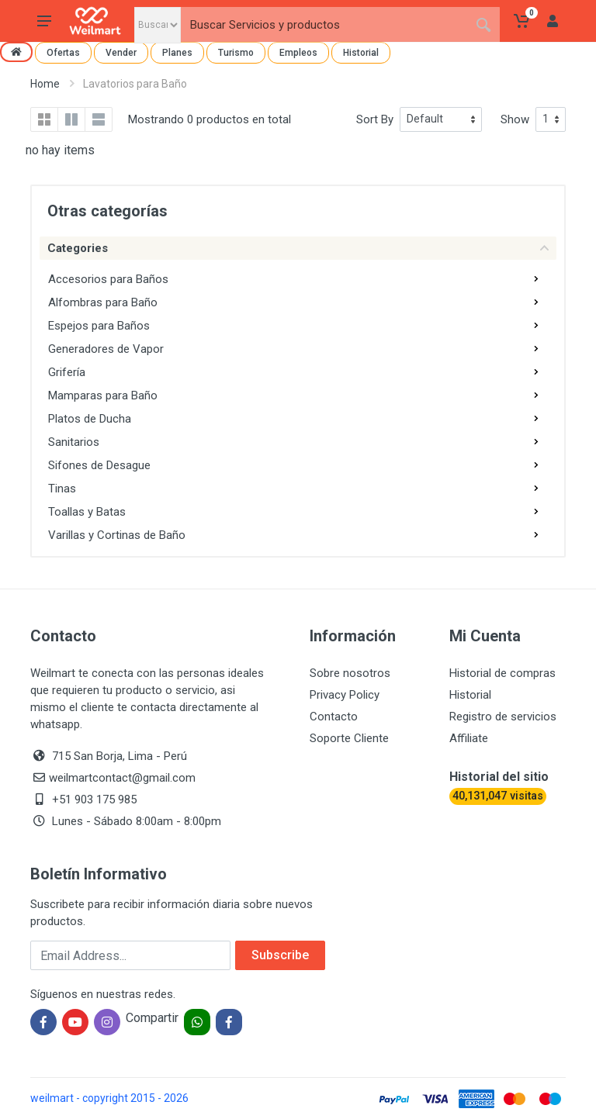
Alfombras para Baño (103, 302)
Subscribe (280, 955)
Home (45, 84)
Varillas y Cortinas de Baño (116, 535)
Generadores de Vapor (106, 349)
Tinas (62, 489)
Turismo (236, 52)
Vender (121, 52)
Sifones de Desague (99, 465)
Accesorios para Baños (108, 279)
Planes (177, 52)
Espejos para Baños (99, 326)
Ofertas (63, 52)
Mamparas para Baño (103, 395)
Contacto (334, 717)
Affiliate (468, 738)
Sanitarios (73, 442)
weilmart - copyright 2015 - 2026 (109, 1098)
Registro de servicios (502, 717)
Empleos (298, 52)
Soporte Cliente (349, 738)
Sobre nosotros (350, 673)
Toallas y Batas (87, 512)
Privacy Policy (344, 695)
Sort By (374, 119)
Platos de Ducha (89, 419)
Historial (361, 52)
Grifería (66, 372)
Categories (298, 248)
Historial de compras (502, 673)
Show (515, 119)
